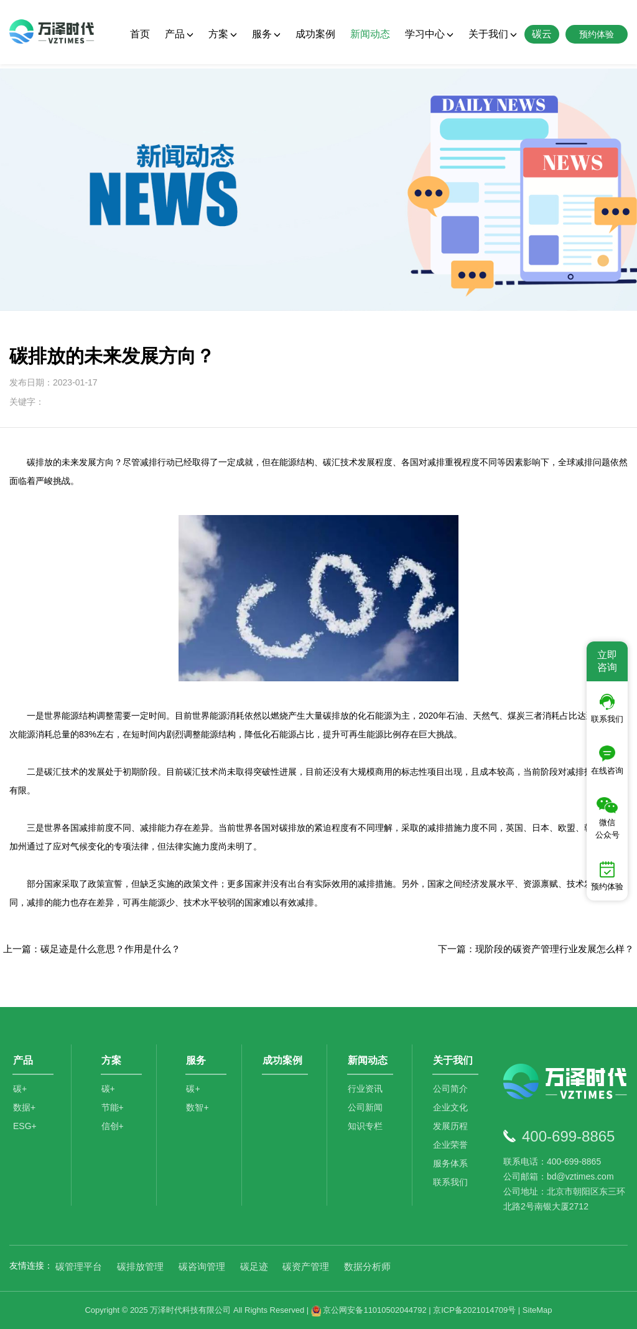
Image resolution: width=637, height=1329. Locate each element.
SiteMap (537, 1310)
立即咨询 (607, 661)
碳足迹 (254, 1266)
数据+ (24, 1113)
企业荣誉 (452, 1150)
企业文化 (452, 1113)
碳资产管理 (305, 1266)
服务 (266, 34)
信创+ (114, 1132)
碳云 (542, 34)
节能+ (114, 1113)
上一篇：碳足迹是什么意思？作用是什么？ (91, 949)
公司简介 (452, 1094)
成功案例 (315, 34)
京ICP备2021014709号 (474, 1310)
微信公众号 (607, 818)
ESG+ (25, 1132)
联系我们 (452, 1188)
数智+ (199, 1113)
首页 (140, 34)
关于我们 (492, 34)
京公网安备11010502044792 (369, 1310)
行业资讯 (367, 1094)
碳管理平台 (78, 1266)
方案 (222, 34)
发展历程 (452, 1132)
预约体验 (607, 876)
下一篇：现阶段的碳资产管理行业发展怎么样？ (536, 949)
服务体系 (452, 1169)
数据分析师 (367, 1266)
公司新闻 (367, 1113)
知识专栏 (367, 1132)
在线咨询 (607, 760)
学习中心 (429, 34)
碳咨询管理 (202, 1266)
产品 (179, 34)
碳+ (20, 1094)
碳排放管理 (140, 1266)
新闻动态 (370, 34)
